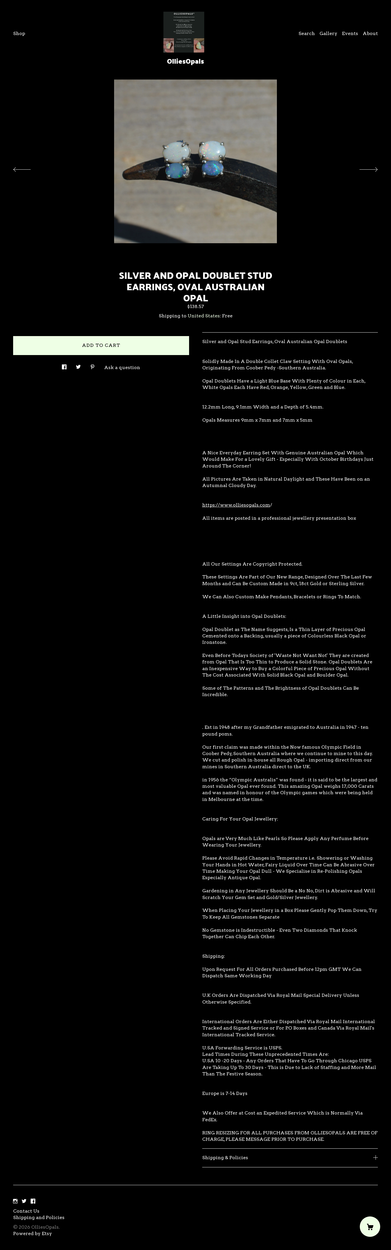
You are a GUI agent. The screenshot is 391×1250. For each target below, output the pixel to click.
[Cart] (370, 1226)
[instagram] (15, 1201)
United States (204, 316)
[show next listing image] (363, 167)
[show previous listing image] (27, 167)
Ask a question (122, 367)
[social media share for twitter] (78, 365)
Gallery (328, 33)
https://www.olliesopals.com (236, 505)
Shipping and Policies (38, 1217)
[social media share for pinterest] (92, 365)
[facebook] (33, 1201)
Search (307, 33)
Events (350, 33)
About (370, 33)
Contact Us (26, 1211)
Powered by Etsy (32, 1233)
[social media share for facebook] (64, 365)
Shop (19, 33)
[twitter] (24, 1201)
